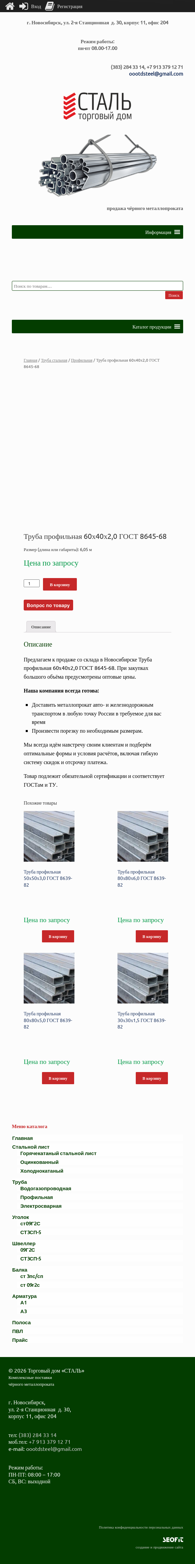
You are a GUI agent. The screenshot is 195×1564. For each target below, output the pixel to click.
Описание (41, 626)
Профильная (81, 360)
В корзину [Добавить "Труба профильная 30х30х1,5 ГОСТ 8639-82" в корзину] (152, 1078)
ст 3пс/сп (31, 1276)
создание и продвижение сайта (159, 1546)
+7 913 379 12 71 (50, 1441)
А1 (23, 1302)
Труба (19, 1181)
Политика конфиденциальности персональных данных (141, 1527)
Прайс (20, 1339)
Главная (30, 360)
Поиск (174, 295)
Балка (19, 1269)
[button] (158, 232)
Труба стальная (54, 360)
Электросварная (41, 1205)
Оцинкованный (39, 1161)
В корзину (60, 584)
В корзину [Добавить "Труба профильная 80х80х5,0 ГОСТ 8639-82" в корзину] (58, 1078)
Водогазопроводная (45, 1188)
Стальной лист (30, 1146)
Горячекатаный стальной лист (58, 1153)
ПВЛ (17, 1331)
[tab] (41, 627)
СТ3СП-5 (30, 1232)
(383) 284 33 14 (38, 1434)
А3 (23, 1311)
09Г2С (27, 1249)
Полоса (21, 1322)
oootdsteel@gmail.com (156, 73)
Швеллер (24, 1243)
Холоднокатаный (41, 1170)
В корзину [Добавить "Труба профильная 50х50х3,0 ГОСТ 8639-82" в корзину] (58, 936)
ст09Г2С (30, 1223)
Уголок (20, 1217)
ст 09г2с (30, 1284)
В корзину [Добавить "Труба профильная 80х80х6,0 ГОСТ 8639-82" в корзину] (152, 936)
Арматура (24, 1296)
